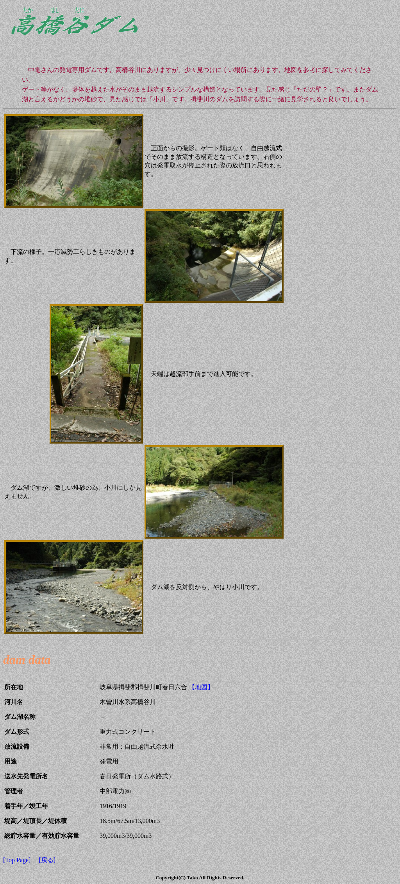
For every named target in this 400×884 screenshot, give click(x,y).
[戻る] (47, 860)
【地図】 (200, 687)
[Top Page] (16, 860)
